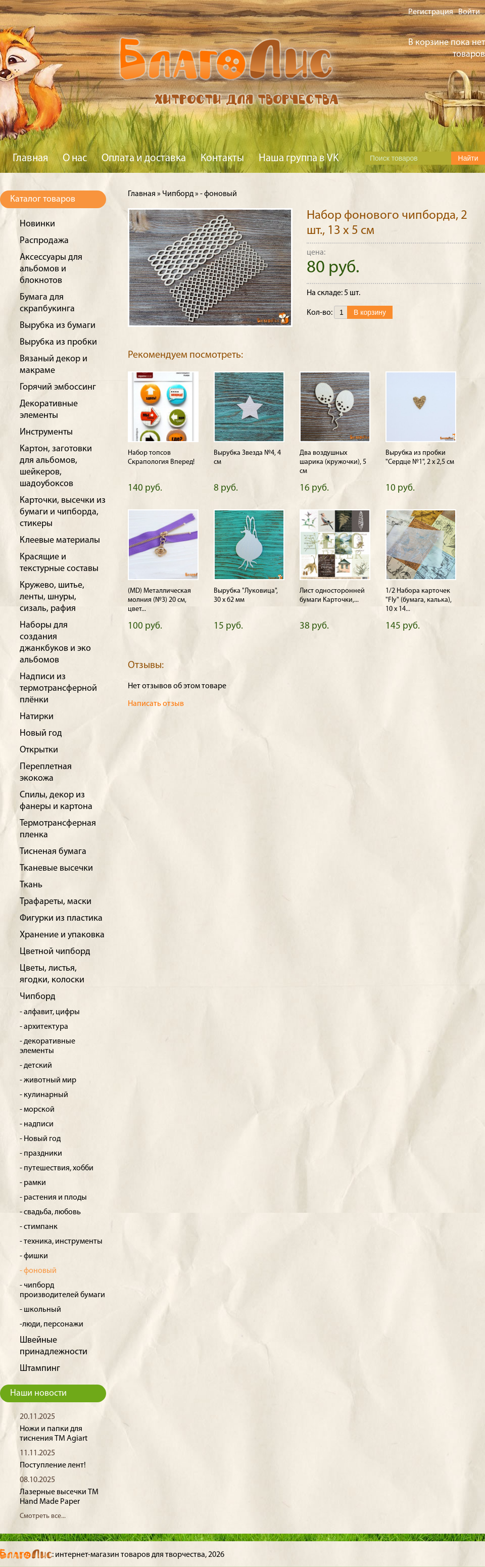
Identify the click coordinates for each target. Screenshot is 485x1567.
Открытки (39, 750)
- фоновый (38, 1271)
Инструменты (46, 432)
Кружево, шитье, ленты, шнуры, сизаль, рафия (52, 597)
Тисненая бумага (53, 852)
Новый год (41, 733)
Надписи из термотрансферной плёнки (58, 688)
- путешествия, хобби (56, 1168)
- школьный (40, 1310)
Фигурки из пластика (61, 918)
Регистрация (430, 12)
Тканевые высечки (56, 868)
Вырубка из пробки (58, 342)
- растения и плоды (53, 1198)
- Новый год (40, 1139)
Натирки (37, 717)
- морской (37, 1110)
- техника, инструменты (61, 1242)
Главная (30, 158)
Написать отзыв (156, 704)
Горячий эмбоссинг (58, 387)
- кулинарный (44, 1095)
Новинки (37, 224)
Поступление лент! (53, 1465)
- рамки (33, 1183)
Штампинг (40, 1368)
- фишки (34, 1256)
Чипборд (38, 997)
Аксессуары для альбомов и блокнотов (51, 269)
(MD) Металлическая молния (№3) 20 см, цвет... (159, 600)
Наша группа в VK (298, 158)
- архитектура (44, 1027)
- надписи (37, 1124)
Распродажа (44, 241)
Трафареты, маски (55, 902)
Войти (469, 12)
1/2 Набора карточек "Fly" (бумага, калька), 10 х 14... (418, 600)
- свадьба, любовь (50, 1212)
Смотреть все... (43, 1516)
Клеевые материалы (60, 540)
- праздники (41, 1154)
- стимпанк (39, 1227)
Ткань (31, 885)
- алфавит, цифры (50, 1012)
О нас (75, 158)
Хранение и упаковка (62, 935)
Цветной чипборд (55, 952)
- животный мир (48, 1080)
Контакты (222, 158)
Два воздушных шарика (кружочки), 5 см (333, 462)
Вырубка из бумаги (57, 325)
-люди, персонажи (51, 1324)
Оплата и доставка (144, 158)
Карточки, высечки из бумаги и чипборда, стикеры (63, 512)
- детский (36, 1066)
